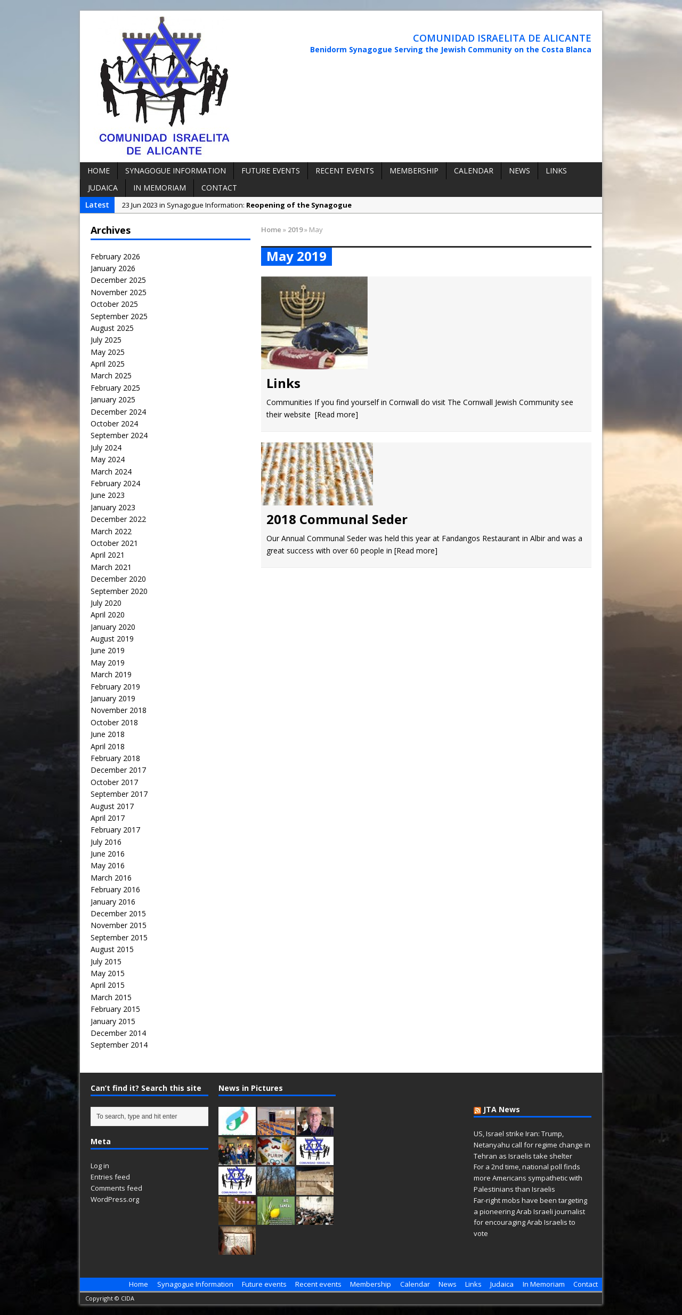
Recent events (344, 170)
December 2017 (118, 770)
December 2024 (118, 412)
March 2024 (111, 471)
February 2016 (115, 889)
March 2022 (111, 531)
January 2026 (113, 268)
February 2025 (115, 388)
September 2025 (119, 316)
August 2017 (112, 806)
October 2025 (114, 304)
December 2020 (118, 579)
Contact (219, 188)
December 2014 (118, 1033)
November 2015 (119, 925)
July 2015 (106, 961)
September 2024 (119, 435)
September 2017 (119, 794)
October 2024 (114, 423)
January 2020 (113, 627)
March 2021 (111, 567)
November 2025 (119, 292)
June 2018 (108, 734)
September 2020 (119, 591)
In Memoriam (159, 188)
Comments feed (116, 1188)
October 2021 (114, 543)
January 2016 (113, 902)
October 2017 (114, 782)
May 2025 (108, 352)
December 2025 (118, 280)
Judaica (103, 188)
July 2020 (106, 603)
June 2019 (108, 650)
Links (556, 170)
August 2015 (112, 949)
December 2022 (118, 519)
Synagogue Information (175, 170)
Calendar (473, 170)
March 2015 (111, 997)
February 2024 (115, 483)
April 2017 (108, 818)
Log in (100, 1165)
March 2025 (111, 375)
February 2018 (115, 758)
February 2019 (115, 687)
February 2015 (115, 1009)
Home (98, 170)
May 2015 (108, 973)
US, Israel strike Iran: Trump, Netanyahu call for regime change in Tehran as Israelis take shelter (532, 1145)
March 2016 (111, 878)
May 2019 (108, 663)
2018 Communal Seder (337, 519)
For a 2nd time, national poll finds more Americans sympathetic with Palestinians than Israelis (528, 1178)
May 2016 (108, 865)
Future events (270, 170)
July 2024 (106, 447)
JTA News (501, 1109)
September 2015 (119, 937)
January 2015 (113, 1021)
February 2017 (115, 830)
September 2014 (119, 1045)
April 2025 (108, 364)
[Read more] (336, 414)
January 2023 (113, 507)
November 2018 (119, 710)
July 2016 (106, 842)
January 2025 (113, 399)
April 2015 (108, 985)
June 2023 (108, 495)
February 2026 (115, 256)
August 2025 (112, 328)
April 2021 (108, 555)
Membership (414, 170)
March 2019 (111, 674)
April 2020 (108, 614)
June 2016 (108, 854)
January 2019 (113, 698)
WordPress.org (115, 1199)
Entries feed (110, 1177)
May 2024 (108, 459)
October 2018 (114, 722)
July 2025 (106, 340)
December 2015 (118, 913)
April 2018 (108, 746)
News (519, 170)
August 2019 (112, 638)
